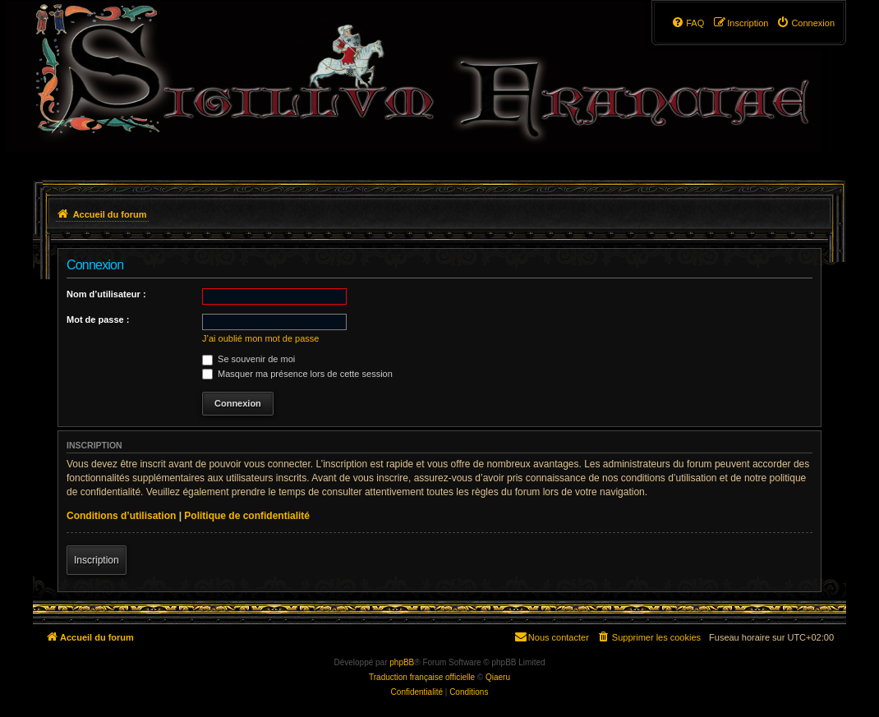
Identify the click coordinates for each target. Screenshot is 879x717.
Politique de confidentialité (247, 516)
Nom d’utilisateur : (106, 294)
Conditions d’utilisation (121, 516)
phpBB (401, 662)
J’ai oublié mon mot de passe (260, 338)
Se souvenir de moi (248, 359)
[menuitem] (805, 23)
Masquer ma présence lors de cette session (297, 374)
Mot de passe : (98, 319)
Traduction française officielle (422, 677)
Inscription (96, 560)
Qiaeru (498, 677)
